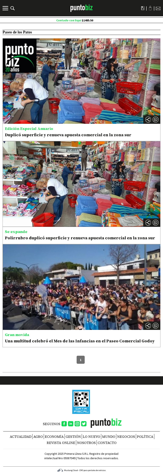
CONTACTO (107, 442)
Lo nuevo (91, 436)
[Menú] (6, 8)
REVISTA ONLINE (61, 442)
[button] (155, 119)
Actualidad (20, 436)
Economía (54, 436)
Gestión (73, 436)
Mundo (108, 436)
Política (145, 436)
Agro (38, 436)
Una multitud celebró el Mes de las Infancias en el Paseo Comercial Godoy (80, 341)
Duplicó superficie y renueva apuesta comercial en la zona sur (68, 135)
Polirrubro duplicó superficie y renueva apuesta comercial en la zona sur (80, 238)
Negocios (126, 436)
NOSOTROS (86, 442)
